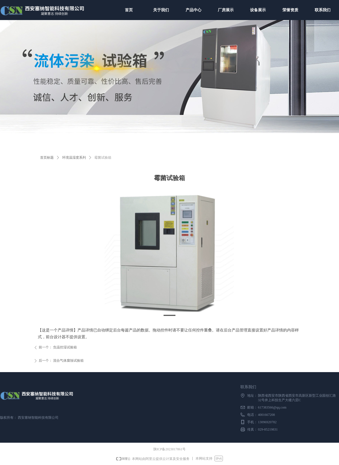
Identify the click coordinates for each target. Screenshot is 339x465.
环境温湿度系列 (74, 158)
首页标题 (47, 158)
